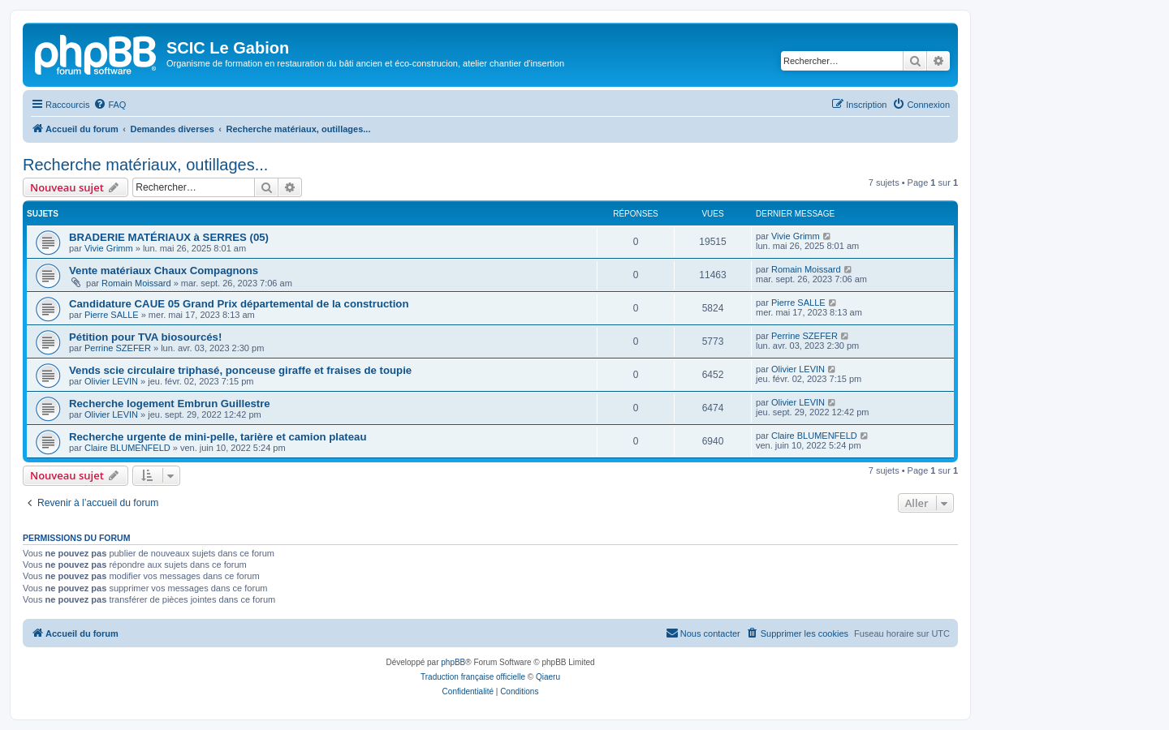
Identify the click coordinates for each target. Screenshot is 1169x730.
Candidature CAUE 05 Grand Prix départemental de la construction (238, 304)
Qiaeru (548, 676)
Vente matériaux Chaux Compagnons (163, 270)
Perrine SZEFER (117, 348)
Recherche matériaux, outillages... (145, 165)
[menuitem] (109, 104)
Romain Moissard (136, 283)
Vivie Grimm (108, 248)
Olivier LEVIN (111, 381)
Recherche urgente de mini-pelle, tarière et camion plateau (217, 437)
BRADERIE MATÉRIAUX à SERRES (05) (169, 237)
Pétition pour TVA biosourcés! (145, 337)
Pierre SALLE (111, 315)
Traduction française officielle (473, 676)
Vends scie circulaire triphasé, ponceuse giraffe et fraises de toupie (240, 370)
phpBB (453, 662)
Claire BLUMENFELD (127, 448)
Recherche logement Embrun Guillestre (169, 403)
